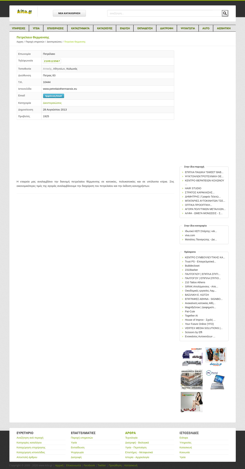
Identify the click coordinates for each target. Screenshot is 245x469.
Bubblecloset (192, 265)
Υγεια (36, 28)
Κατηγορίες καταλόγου (29, 442)
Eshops (184, 437)
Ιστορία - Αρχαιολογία (137, 457)
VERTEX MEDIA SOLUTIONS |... (204, 328)
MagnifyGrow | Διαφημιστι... (200, 307)
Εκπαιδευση (144, 28)
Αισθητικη (224, 28)
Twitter (102, 465)
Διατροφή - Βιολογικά (137, 442)
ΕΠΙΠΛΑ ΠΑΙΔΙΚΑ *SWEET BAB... (204, 172)
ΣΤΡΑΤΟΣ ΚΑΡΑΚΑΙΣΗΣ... (200, 192)
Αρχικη (21, 42)
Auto (206, 28)
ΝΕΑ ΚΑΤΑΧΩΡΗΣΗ (69, 13)
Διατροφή (76, 457)
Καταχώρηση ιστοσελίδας (31, 452)
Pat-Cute (190, 311)
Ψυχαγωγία (77, 452)
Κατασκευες (104, 28)
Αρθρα (130, 433)
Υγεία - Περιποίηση (136, 447)
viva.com (190, 235)
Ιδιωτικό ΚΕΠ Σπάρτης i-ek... (201, 231)
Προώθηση (115, 465)
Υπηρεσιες (18, 28)
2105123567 (52, 61)
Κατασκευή (186, 447)
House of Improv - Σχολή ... (200, 319)
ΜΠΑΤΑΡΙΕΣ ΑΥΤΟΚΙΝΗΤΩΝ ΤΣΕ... (205, 200)
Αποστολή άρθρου (27, 457)
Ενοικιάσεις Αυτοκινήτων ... (200, 336)
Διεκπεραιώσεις (55, 42)
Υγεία (74, 442)
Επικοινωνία (73, 465)
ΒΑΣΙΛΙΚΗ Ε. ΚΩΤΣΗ (197, 294)
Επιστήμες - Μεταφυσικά (139, 452)
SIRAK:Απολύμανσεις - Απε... (201, 286)
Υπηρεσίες (186, 442)
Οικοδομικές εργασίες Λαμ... (201, 290)
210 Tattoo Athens (195, 282)
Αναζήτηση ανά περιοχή (30, 437)
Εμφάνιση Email (53, 95)
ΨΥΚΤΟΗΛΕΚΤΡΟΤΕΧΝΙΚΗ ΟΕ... (204, 176)
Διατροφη (166, 28)
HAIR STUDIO (193, 188)
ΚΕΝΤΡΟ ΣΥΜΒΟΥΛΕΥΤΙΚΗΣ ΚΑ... (205, 257)
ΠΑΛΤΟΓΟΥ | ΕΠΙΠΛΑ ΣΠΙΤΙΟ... (203, 278)
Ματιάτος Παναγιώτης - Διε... (201, 239)
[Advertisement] (95, 148)
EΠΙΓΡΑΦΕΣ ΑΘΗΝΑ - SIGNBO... (204, 299)
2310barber (191, 269)
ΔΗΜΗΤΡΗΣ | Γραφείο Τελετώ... (203, 196)
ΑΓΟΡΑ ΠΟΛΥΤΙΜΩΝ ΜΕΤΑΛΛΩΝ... (205, 209)
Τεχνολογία (131, 437)
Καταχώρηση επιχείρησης (31, 447)
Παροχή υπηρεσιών (36, 42)
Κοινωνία (185, 452)
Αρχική (59, 465)
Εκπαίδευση (78, 447)
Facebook (89, 465)
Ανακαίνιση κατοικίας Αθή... (200, 303)
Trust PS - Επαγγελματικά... (200, 261)
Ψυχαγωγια (188, 28)
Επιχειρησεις (55, 28)
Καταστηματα (80, 28)
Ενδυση (125, 28)
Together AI (191, 315)
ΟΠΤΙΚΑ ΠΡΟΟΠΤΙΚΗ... (198, 204)
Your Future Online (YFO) (199, 323)
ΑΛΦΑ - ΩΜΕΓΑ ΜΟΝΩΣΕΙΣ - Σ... (204, 213)
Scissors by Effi (193, 332)
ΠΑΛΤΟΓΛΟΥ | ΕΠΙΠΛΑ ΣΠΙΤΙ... (202, 274)
